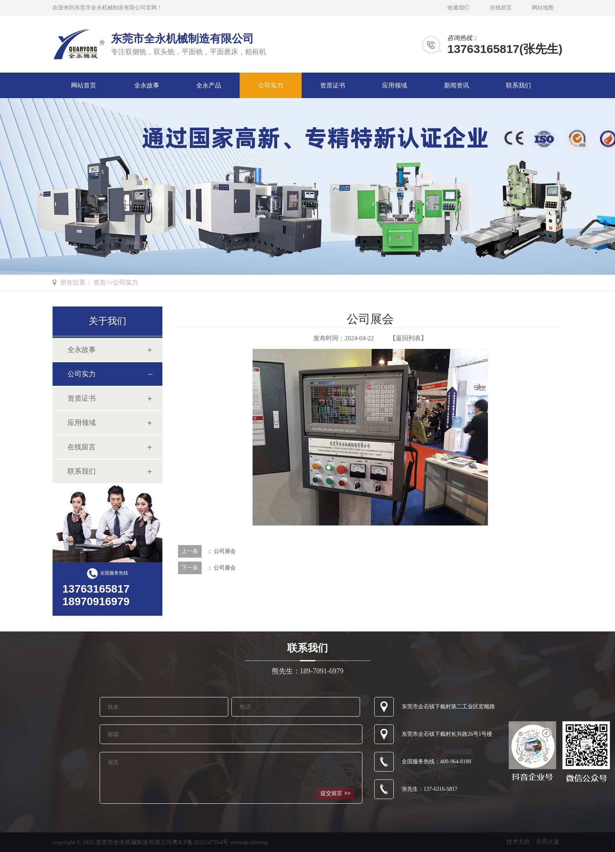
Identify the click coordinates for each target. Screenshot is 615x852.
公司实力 (270, 85)
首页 (99, 282)
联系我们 (518, 85)
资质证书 (332, 85)
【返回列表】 (408, 338)
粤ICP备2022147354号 (200, 842)
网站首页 (83, 85)
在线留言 (501, 8)
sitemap (259, 842)
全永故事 (146, 85)
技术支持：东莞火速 (532, 842)
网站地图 (543, 8)
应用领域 (394, 85)
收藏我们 (458, 8)
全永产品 (208, 85)
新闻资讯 (456, 85)
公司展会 (225, 551)
